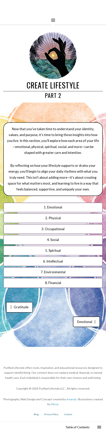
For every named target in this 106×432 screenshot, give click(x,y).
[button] (53, 20)
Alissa (54, 404)
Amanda (71, 399)
